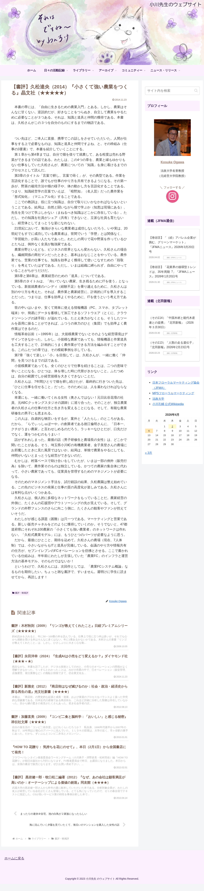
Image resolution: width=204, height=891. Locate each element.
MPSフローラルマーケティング (173, 393)
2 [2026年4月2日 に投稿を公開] (172, 426)
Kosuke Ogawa (172, 162)
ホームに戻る (14, 865)
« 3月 (148, 452)
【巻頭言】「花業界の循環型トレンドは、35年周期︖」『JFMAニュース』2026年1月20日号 (172, 271)
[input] (172, 91)
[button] (196, 90)
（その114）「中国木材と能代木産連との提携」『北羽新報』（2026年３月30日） (172, 322)
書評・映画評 (20, 593)
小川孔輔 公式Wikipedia (168, 404)
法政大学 (158, 398)
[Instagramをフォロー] (172, 196)
